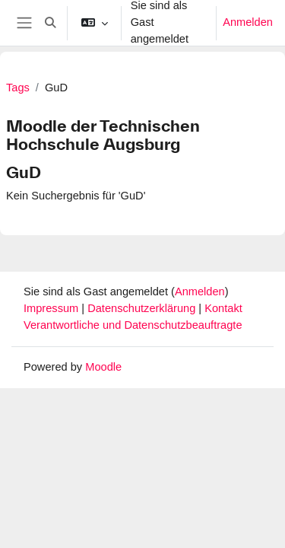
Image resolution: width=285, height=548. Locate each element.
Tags (18, 87)
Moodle (103, 367)
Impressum (52, 308)
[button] (50, 23)
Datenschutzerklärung (142, 308)
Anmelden (248, 22)
